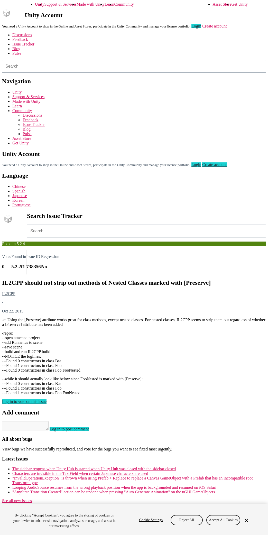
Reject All (186, 520)
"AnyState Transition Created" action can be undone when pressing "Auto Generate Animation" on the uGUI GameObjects (113, 493)
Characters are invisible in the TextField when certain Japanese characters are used (80, 475)
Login (196, 26)
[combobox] (134, 66)
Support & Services (60, 4)
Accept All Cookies (223, 520)
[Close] (246, 520)
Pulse (16, 53)
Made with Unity (91, 4)
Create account (214, 26)
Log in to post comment (74, 430)
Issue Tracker (23, 44)
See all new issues (17, 502)
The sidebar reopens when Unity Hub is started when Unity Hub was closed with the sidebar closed (94, 470)
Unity (39, 4)
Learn (109, 4)
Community (124, 4)
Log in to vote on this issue (24, 401)
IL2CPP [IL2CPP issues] (8, 293)
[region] (134, 519)
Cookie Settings (151, 520)
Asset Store (221, 4)
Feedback (20, 39)
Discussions (22, 35)
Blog (16, 49)
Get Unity (239, 4)
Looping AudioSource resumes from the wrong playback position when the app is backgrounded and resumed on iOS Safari (114, 489)
